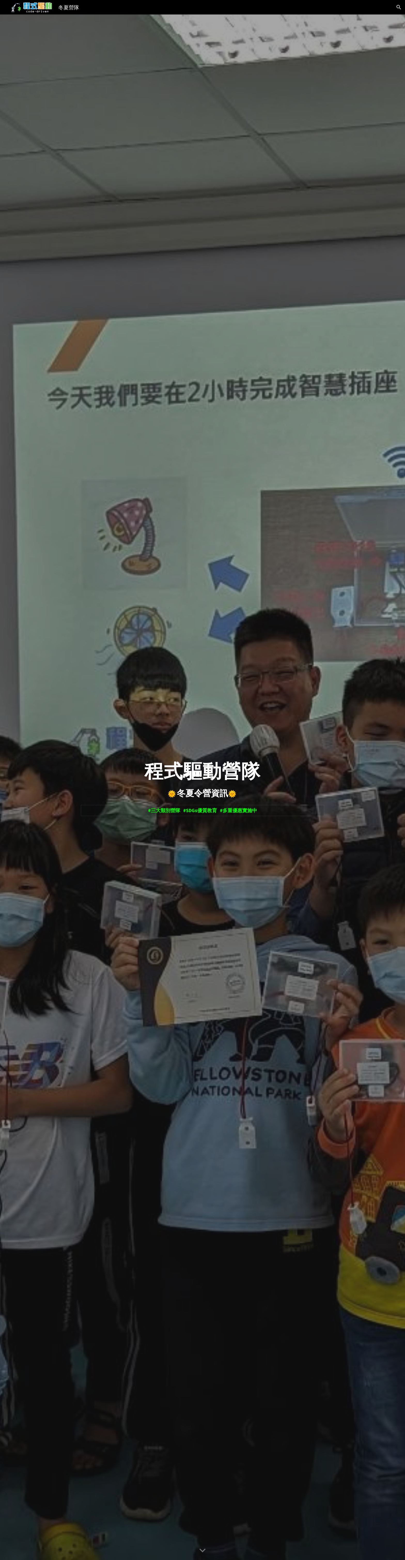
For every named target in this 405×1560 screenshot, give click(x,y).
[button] (399, 7)
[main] (202, 770)
